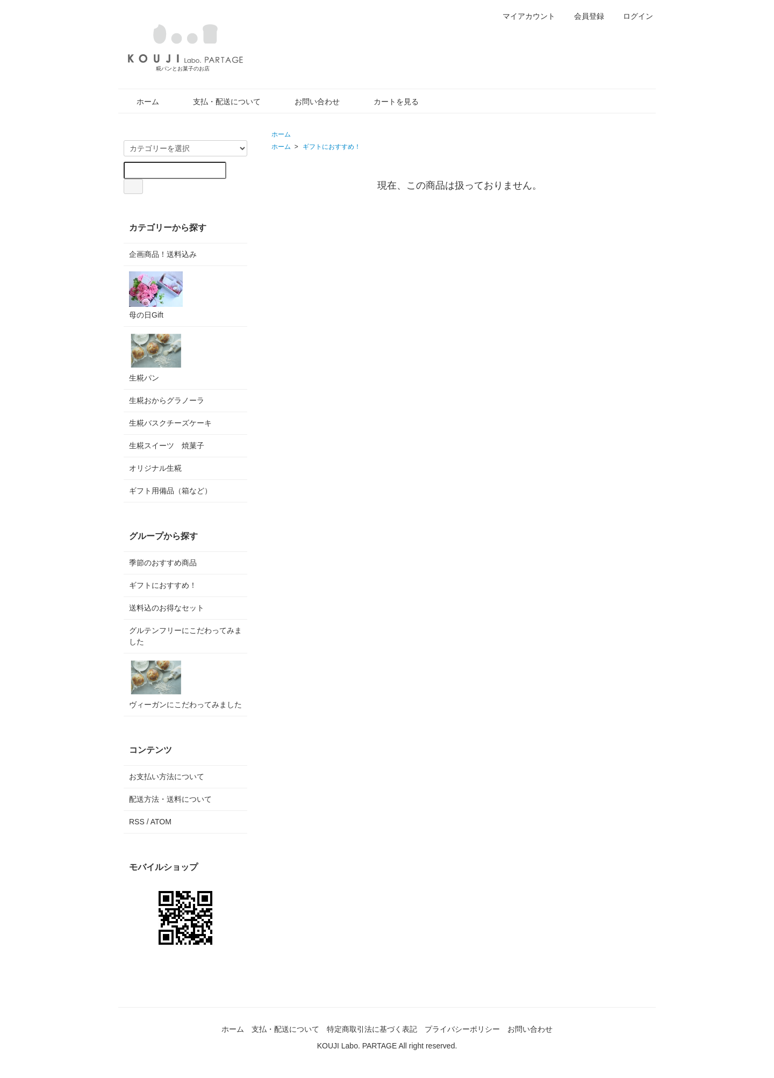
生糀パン (156, 357)
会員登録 (583, 16)
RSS (137, 821)
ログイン (632, 16)
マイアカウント (523, 16)
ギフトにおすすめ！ (332, 146)
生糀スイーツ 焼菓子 (166, 445)
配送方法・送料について (170, 799)
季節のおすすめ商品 (163, 562)
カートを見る (388, 101)
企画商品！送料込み (163, 254)
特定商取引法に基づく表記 (372, 1029)
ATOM (160, 821)
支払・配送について (219, 101)
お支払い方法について (166, 776)
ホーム (140, 101)
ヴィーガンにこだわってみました (185, 684)
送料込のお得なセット (166, 607)
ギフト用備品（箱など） (170, 490)
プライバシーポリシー (462, 1029)
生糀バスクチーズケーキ (170, 423)
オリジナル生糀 (155, 468)
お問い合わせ (309, 101)
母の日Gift (156, 295)
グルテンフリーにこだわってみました (185, 636)
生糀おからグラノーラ (166, 400)
